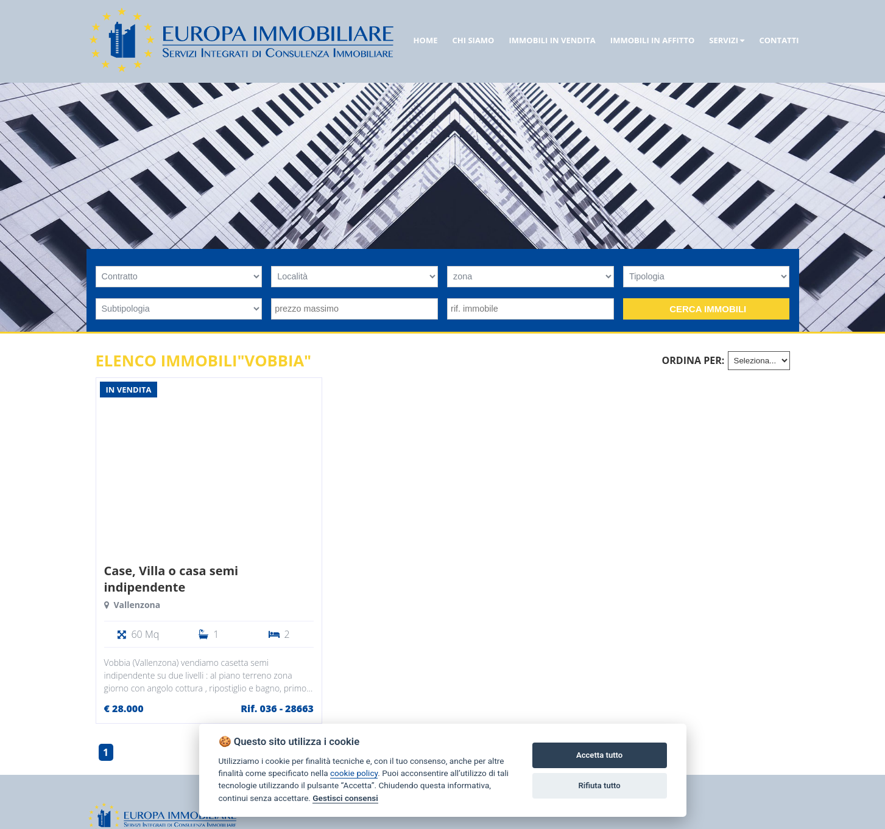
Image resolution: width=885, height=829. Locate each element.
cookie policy (354, 773)
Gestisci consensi (345, 798)
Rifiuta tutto (599, 785)
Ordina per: (693, 360)
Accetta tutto (599, 755)
